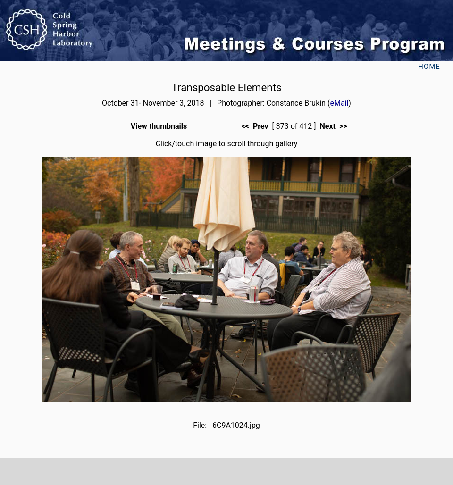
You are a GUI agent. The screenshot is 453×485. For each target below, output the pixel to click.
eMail (339, 103)
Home (429, 67)
